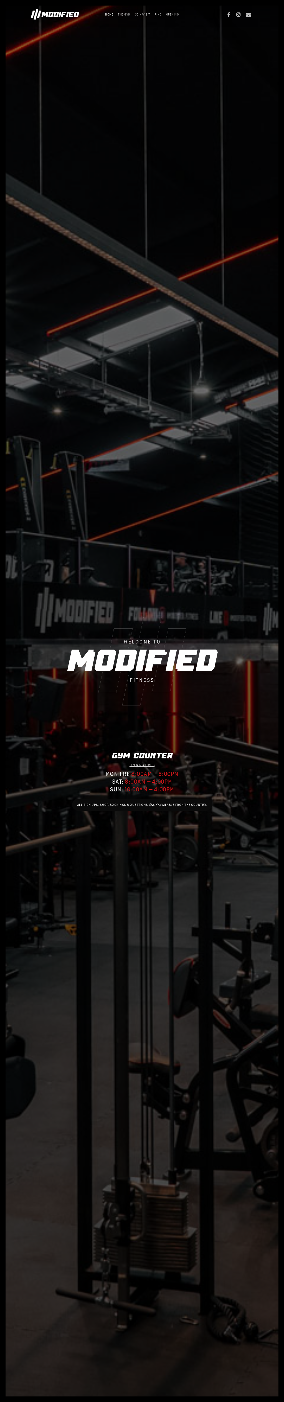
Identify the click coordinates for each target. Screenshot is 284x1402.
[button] (142, 805)
